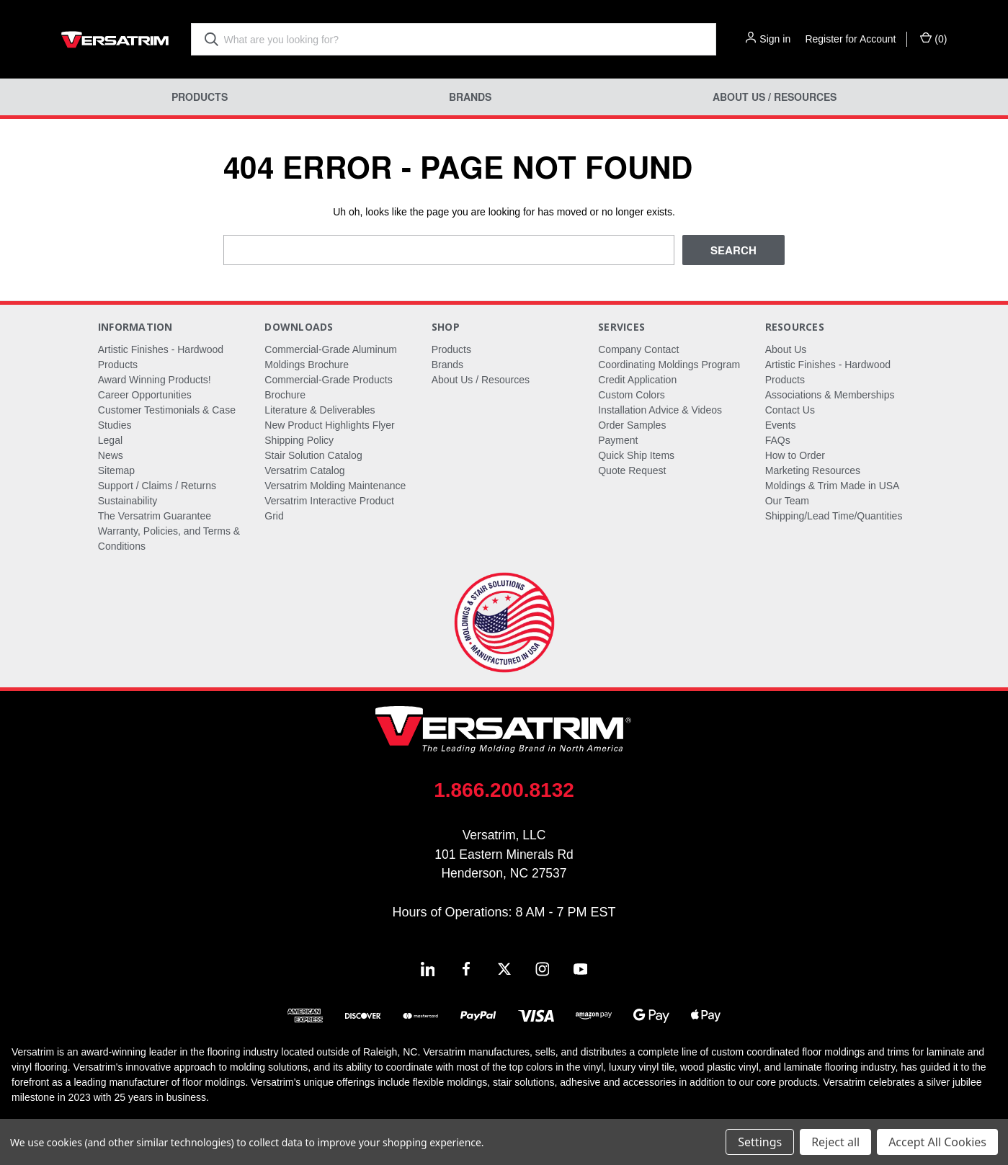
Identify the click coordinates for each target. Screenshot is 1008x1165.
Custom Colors (631, 395)
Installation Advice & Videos (660, 410)
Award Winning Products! (154, 379)
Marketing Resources (812, 470)
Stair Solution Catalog (313, 455)
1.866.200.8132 (504, 790)
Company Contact (638, 349)
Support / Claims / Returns (157, 485)
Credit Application (637, 379)
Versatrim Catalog (304, 470)
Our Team (787, 500)
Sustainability (128, 500)
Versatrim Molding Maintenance (335, 485)
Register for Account (850, 39)
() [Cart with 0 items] (933, 38)
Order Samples (632, 425)
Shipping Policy (299, 440)
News (110, 455)
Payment (618, 440)
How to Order (795, 455)
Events (780, 425)
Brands (470, 96)
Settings (760, 1142)
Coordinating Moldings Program (669, 364)
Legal (110, 440)
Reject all (835, 1142)
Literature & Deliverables (319, 410)
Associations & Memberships (830, 395)
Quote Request (632, 470)
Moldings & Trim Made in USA (832, 485)
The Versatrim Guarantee (154, 516)
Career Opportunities (145, 395)
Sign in (774, 39)
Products (199, 96)
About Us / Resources (775, 96)
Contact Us (790, 410)
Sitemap (116, 470)
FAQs (777, 440)
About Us (786, 349)
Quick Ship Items (636, 455)
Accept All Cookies (937, 1142)
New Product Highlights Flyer (329, 425)
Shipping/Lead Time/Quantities (834, 516)
